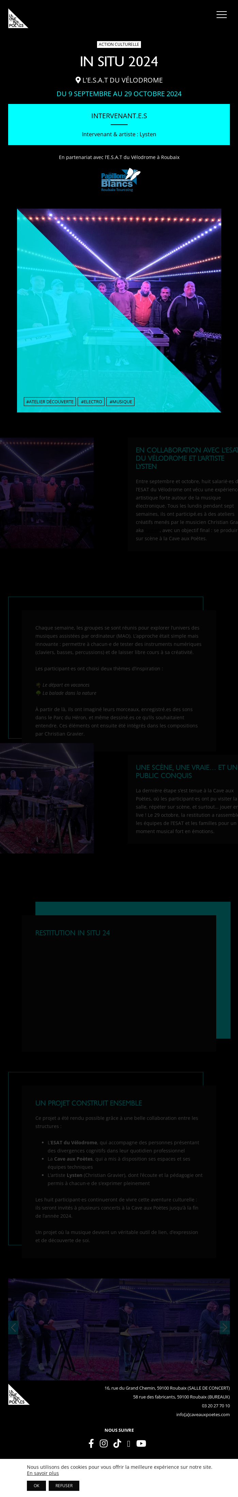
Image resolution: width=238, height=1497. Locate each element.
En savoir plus (43, 1473)
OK (36, 1486)
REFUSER (64, 1486)
